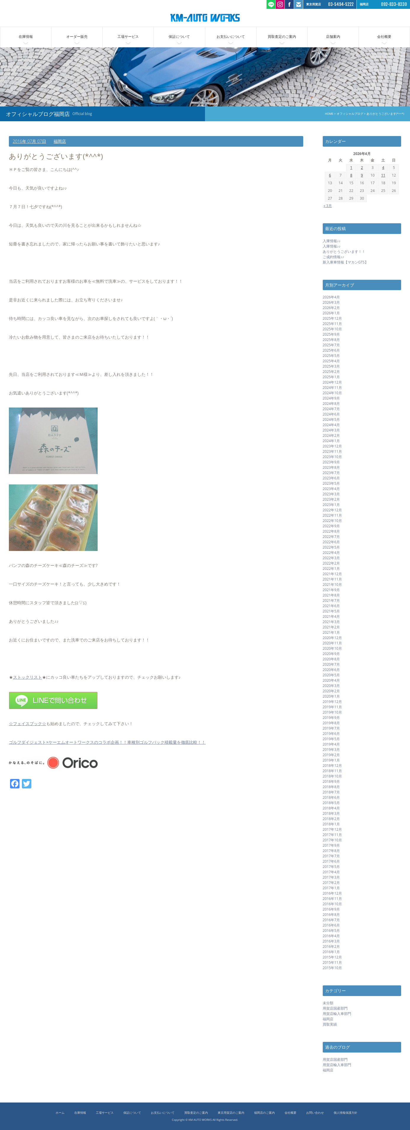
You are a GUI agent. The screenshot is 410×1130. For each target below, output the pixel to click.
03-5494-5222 (340, 4)
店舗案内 (333, 36)
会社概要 (384, 36)
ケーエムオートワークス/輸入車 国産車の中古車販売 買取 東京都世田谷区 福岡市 (205, 18)
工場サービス (128, 36)
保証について (179, 36)
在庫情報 (26, 36)
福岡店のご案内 (264, 1113)
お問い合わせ (315, 1113)
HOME (328, 114)
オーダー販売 (77, 36)
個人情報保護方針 (345, 1113)
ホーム (60, 1113)
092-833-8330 (394, 4)
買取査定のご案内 (282, 36)
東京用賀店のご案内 (231, 1113)
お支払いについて (231, 36)
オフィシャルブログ (348, 114)
